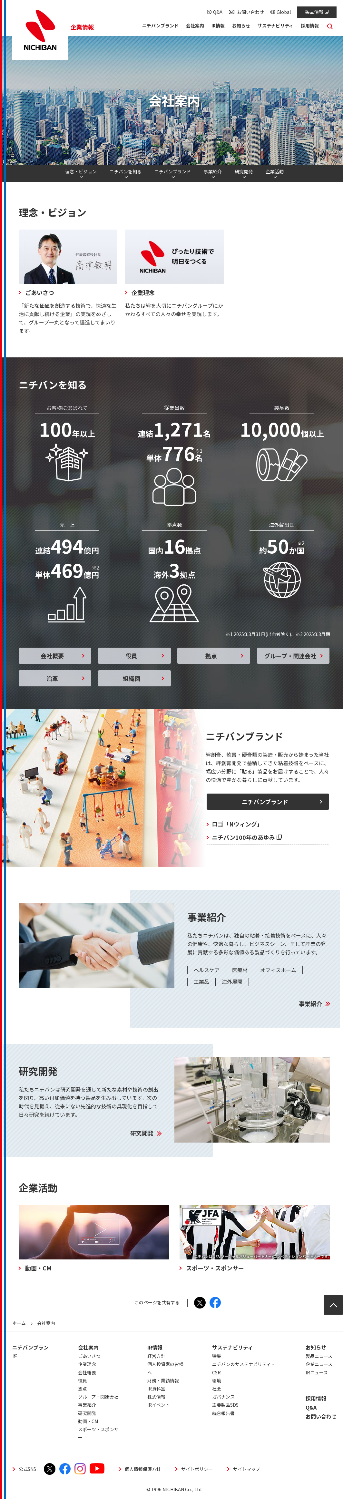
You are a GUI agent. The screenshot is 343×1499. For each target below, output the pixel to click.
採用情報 (316, 1398)
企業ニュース (319, 1364)
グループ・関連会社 (290, 656)
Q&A (217, 12)
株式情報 (156, 1396)
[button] (195, 27)
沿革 (52, 678)
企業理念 (87, 1364)
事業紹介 (213, 172)
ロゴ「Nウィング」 (237, 824)
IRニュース (317, 1372)
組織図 (131, 678)
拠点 (211, 656)
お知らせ (316, 1347)
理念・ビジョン (81, 172)
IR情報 (154, 1347)
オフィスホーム (278, 970)
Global (284, 12)
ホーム (19, 1323)
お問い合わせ (250, 12)
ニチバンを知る (126, 172)
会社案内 (88, 1347)
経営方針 (156, 1356)
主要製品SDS (225, 1404)
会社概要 (52, 656)
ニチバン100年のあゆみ (247, 837)
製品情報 (316, 11)
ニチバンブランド (172, 172)
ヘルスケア (207, 970)
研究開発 (244, 172)
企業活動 (275, 172)
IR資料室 (156, 1388)
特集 (216, 1356)
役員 (131, 656)
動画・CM (88, 1421)
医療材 (240, 970)
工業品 (201, 981)
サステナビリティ (232, 1347)
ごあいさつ (89, 1356)
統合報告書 (223, 1413)
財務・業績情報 (163, 1380)
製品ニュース (319, 1356)
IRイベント (158, 1404)
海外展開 (232, 981)
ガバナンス (223, 1396)
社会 (216, 1388)
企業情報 (82, 27)
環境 (216, 1380)
